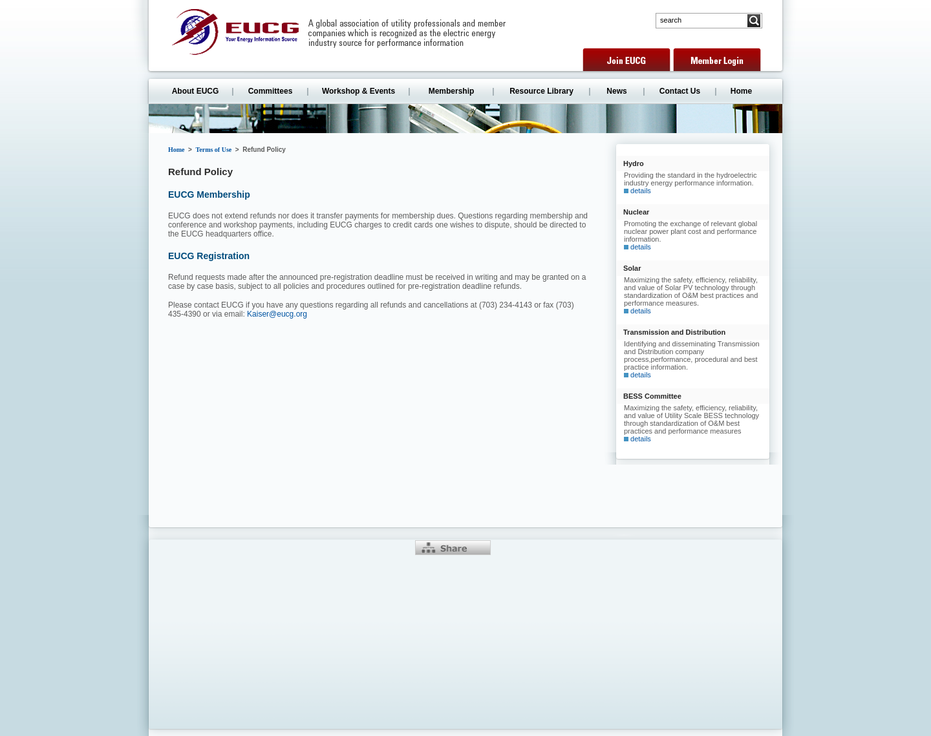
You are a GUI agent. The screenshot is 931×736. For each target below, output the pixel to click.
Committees (270, 91)
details (640, 191)
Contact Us (679, 91)
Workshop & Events (358, 91)
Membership (452, 91)
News (616, 91)
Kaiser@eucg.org (277, 314)
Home (741, 91)
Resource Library (541, 91)
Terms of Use (214, 149)
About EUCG (195, 91)
